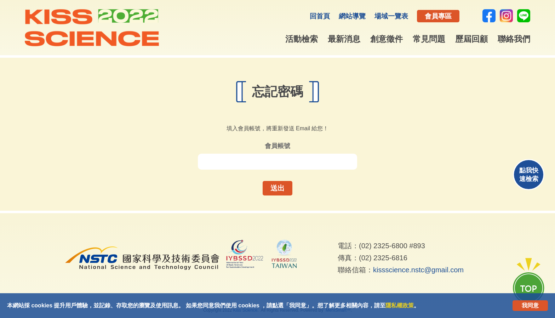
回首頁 (320, 16)
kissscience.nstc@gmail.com (418, 270)
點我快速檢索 (528, 174)
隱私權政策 (399, 305)
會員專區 (438, 16)
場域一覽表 (391, 16)
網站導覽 (352, 16)
